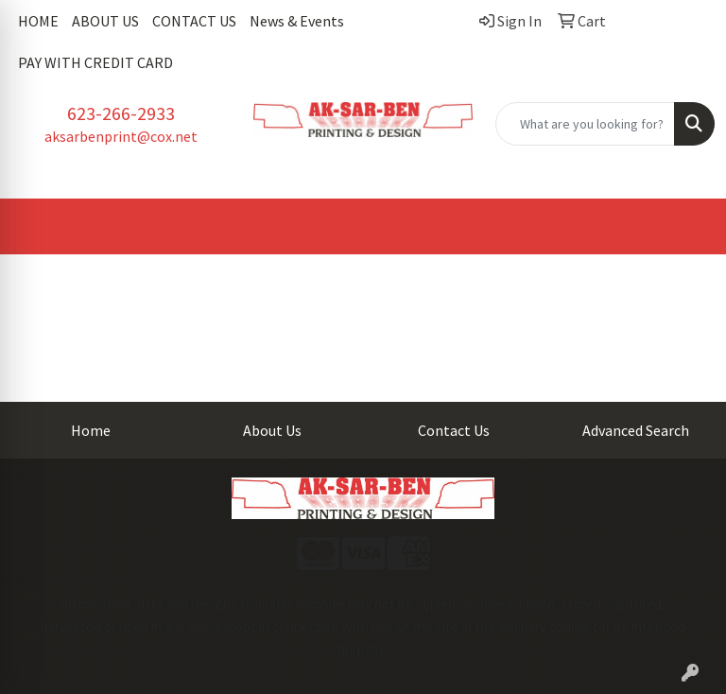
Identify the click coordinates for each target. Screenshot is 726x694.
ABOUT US (105, 20)
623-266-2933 (121, 113)
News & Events (297, 20)
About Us (272, 430)
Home (91, 430)
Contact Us (454, 430)
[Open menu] (688, 227)
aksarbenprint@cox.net (121, 136)
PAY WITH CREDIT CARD (95, 62)
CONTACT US (194, 20)
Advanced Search (635, 430)
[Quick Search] (585, 124)
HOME (38, 20)
